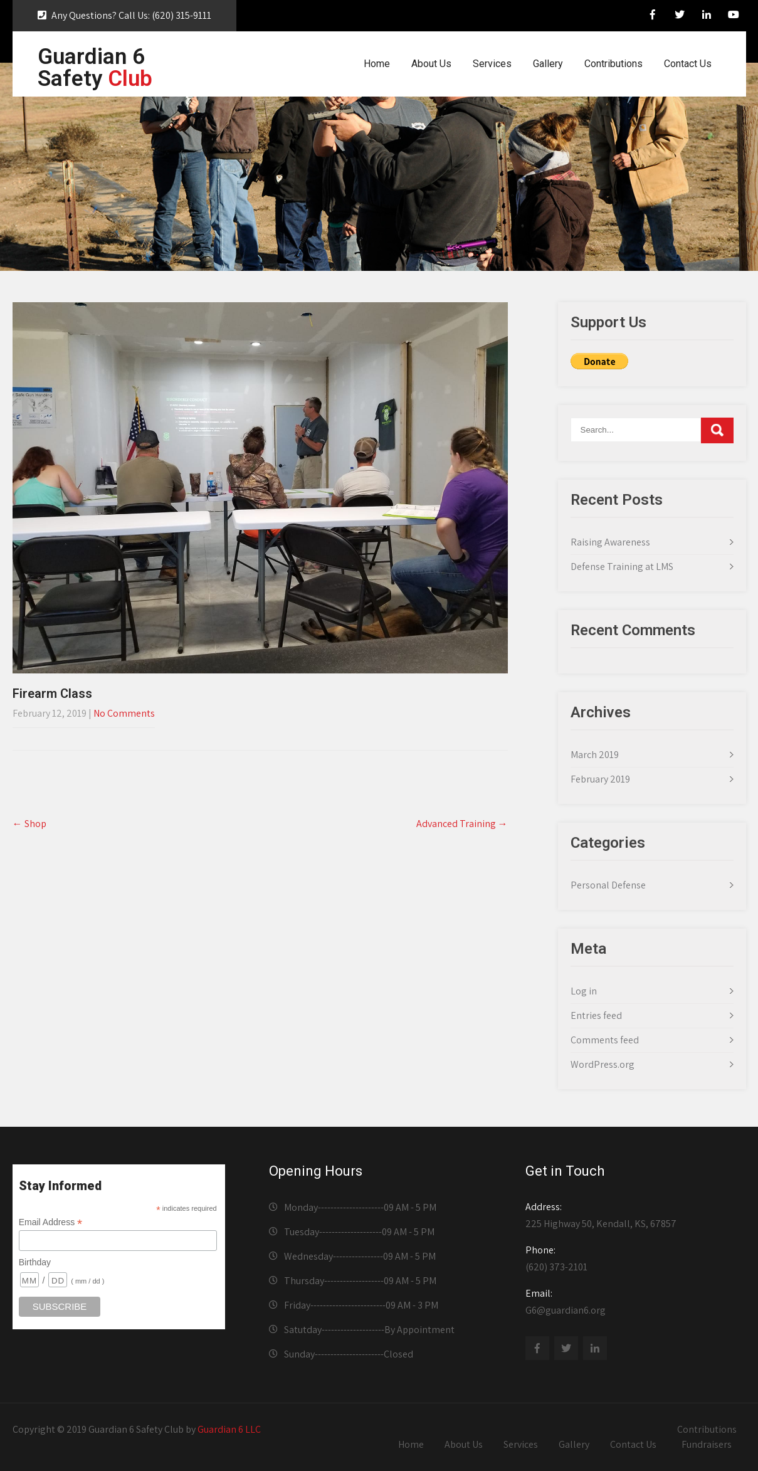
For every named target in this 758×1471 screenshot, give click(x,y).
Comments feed (605, 1040)
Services (492, 64)
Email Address (51, 1222)
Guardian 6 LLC (229, 1429)
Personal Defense (608, 885)
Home (377, 64)
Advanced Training (462, 823)
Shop (29, 823)
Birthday (35, 1262)
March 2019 (595, 754)
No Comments (124, 713)
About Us (431, 64)
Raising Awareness (610, 542)
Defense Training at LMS (622, 566)
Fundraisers (707, 1444)
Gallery (548, 64)
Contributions (613, 64)
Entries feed (596, 1015)
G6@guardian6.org (631, 1302)
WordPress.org (602, 1064)
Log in (584, 991)
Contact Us (688, 64)
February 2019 (600, 779)
